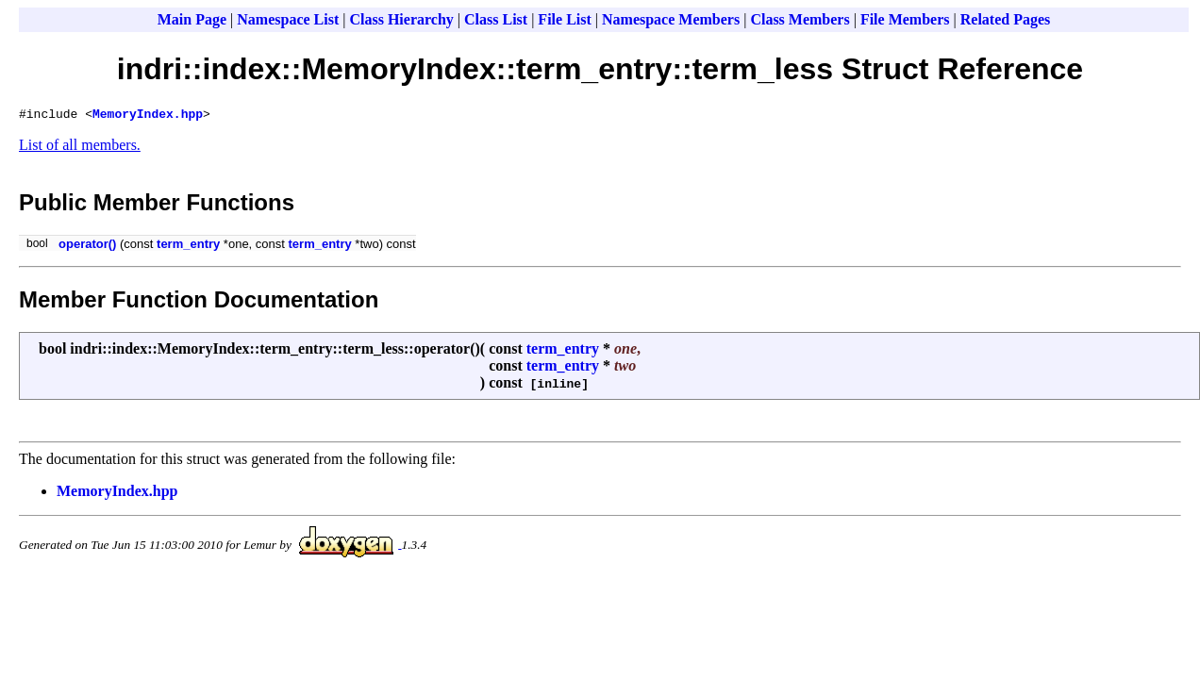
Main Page (192, 19)
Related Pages (1005, 19)
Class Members (799, 19)
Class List (495, 19)
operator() (87, 247)
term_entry (188, 247)
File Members (905, 19)
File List (564, 19)
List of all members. (80, 148)
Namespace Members (671, 19)
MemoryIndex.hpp (147, 116)
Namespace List (288, 19)
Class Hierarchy (401, 19)
